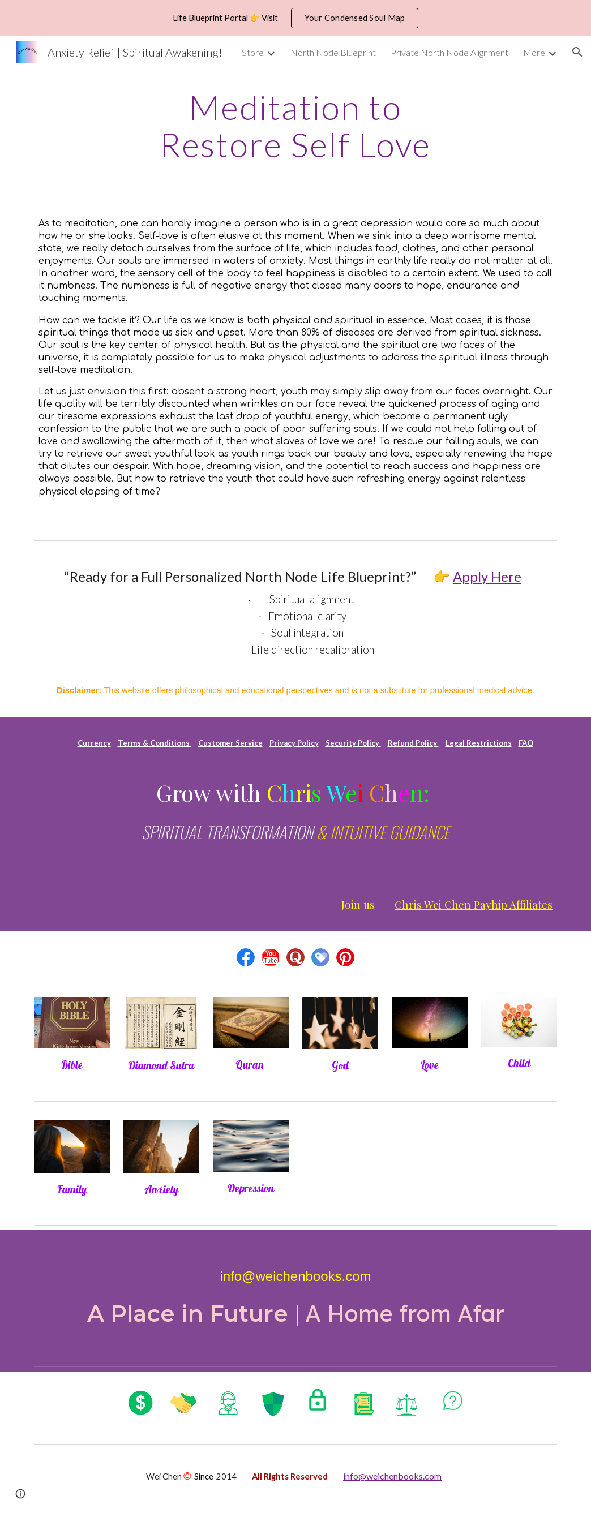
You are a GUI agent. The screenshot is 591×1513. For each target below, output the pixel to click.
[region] (295, 18)
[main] (295, 125)
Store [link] (253, 52)
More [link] (534, 52)
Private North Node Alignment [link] (449, 52)
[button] (577, 52)
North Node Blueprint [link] (333, 52)
